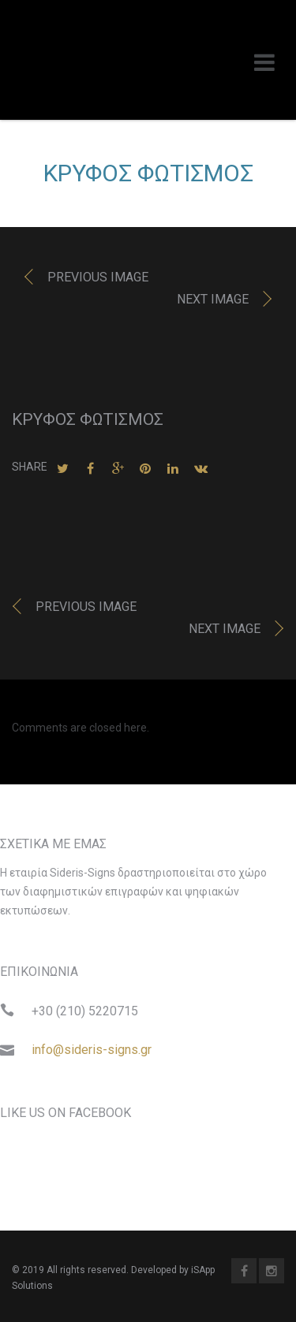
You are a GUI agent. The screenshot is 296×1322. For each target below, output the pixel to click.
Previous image (97, 277)
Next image (213, 299)
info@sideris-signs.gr (92, 1049)
